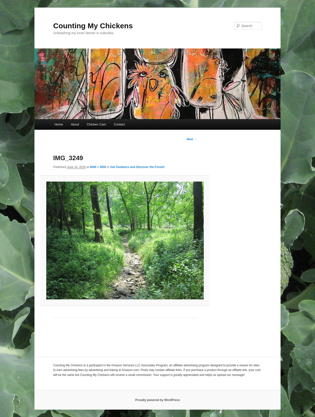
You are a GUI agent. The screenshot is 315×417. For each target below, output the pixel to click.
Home (58, 124)
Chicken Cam (96, 124)
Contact (119, 124)
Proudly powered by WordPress (157, 400)
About (75, 124)
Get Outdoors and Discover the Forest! (137, 167)
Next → (192, 139)
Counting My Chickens (93, 26)
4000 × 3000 (98, 167)
